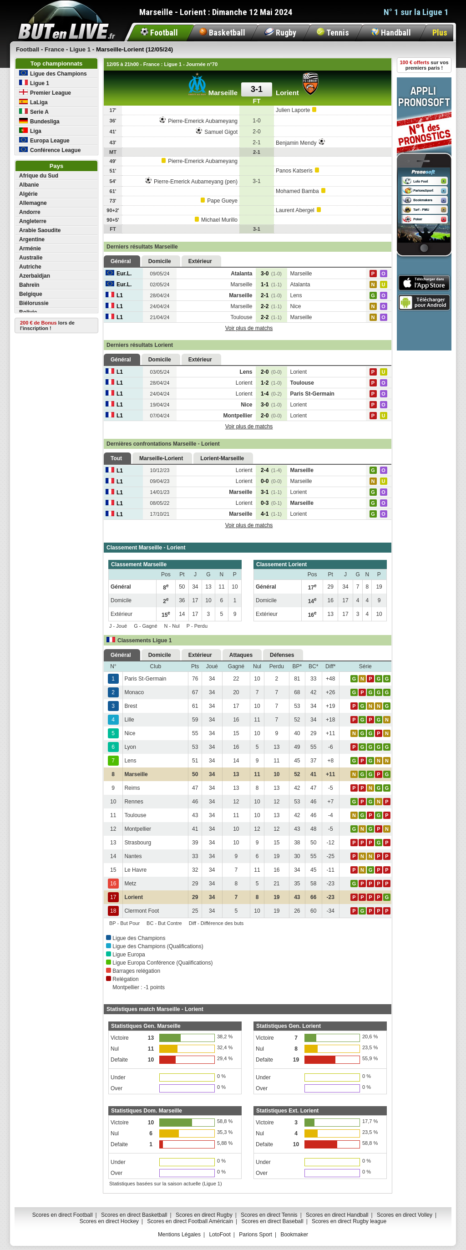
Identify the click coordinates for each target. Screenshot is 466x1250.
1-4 (271, 394)
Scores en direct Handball (337, 1215)
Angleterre (32, 221)
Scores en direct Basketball (134, 1215)
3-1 (271, 492)
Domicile (159, 261)
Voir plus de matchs (249, 328)
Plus (439, 32)
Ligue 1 (34, 83)
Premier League (45, 92)
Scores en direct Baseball (273, 1221)
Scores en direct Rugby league (349, 1221)
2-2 (271, 306)
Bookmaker (294, 1234)
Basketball (222, 32)
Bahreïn (29, 285)
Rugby (280, 32)
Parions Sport (255, 1234)
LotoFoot (219, 1234)
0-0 (271, 481)
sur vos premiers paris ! (424, 65)
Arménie (30, 248)
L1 (114, 295)
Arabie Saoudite (40, 230)
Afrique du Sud (38, 176)
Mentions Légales (179, 1234)
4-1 (271, 514)
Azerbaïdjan (34, 276)
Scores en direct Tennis (269, 1215)
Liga (30, 130)
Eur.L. (119, 273)
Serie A (34, 111)
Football (159, 32)
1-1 (271, 284)
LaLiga (33, 102)
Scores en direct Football (62, 1215)
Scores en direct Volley (404, 1215)
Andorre (30, 212)
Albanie (29, 185)
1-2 (271, 383)
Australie (30, 257)
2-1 (271, 295)
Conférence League (50, 150)
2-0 (271, 372)
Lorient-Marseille (222, 458)
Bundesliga (39, 121)
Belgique (30, 294)
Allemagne (33, 203)
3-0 (271, 273)
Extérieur (200, 261)
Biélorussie (34, 303)
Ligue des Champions (53, 73)
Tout (116, 458)
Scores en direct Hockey (109, 1221)
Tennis (333, 32)
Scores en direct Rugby (204, 1215)
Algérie (28, 194)
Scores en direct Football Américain (190, 1221)
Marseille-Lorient (161, 458)
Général (121, 261)
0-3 (271, 503)
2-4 (271, 470)
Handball (391, 32)
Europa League (44, 140)
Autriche (30, 267)
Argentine (32, 239)
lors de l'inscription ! (47, 325)
